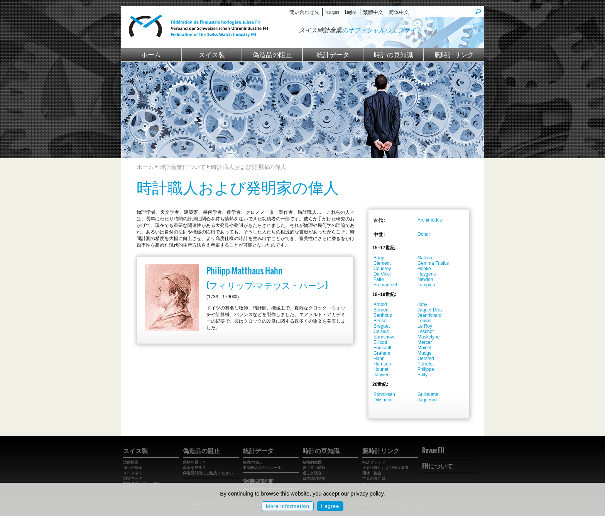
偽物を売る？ (194, 467)
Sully (422, 374)
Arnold (380, 304)
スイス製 (212, 54)
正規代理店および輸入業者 (385, 467)
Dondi (423, 234)
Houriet (381, 369)
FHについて (437, 465)
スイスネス (132, 473)
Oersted (425, 358)
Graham (381, 353)
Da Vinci (381, 274)
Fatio (378, 279)
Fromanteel (385, 285)
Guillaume (427, 394)
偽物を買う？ (194, 462)
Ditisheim (382, 400)
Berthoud (382, 315)
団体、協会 (372, 473)
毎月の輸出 (252, 462)
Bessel (380, 320)
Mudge (424, 353)
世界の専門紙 (373, 478)
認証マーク (132, 478)
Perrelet (425, 364)
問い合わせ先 (304, 11)
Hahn (379, 358)
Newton (425, 279)
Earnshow (383, 337)
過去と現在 (312, 473)
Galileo (424, 258)
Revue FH (433, 450)
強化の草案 (132, 467)
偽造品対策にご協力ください (208, 473)
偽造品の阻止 (272, 54)
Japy (422, 304)
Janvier (381, 374)
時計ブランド (373, 462)
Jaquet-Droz (430, 310)
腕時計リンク (454, 54)
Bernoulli (382, 310)
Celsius (381, 331)
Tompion (426, 285)
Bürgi (378, 258)
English (351, 11)
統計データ (332, 54)
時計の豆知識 (393, 54)
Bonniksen (384, 394)
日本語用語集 (314, 478)
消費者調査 (258, 481)
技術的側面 (312, 462)
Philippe (425, 369)
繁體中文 (373, 11)
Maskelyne (428, 337)
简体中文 (399, 11)
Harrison (382, 364)
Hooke (424, 268)
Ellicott (380, 342)
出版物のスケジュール (262, 467)
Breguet (381, 326)
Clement (382, 263)
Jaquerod (427, 400)
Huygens (426, 274)
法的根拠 (131, 462)
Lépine (424, 320)
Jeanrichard (429, 315)
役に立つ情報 (314, 467)
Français (332, 11)
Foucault (382, 347)
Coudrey (382, 268)
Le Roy (424, 326)
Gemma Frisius (433, 263)
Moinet (424, 347)
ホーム (151, 54)
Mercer (424, 342)
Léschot (425, 331)
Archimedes (429, 220)
